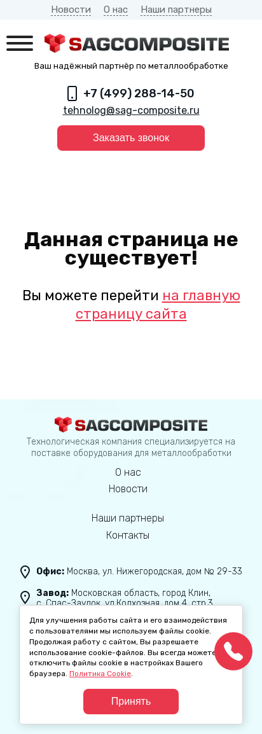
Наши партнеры (176, 9)
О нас (116, 9)
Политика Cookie (100, 673)
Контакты (127, 535)
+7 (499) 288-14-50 (139, 93)
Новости (71, 9)
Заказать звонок (131, 137)
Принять (131, 701)
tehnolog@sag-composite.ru (131, 110)
